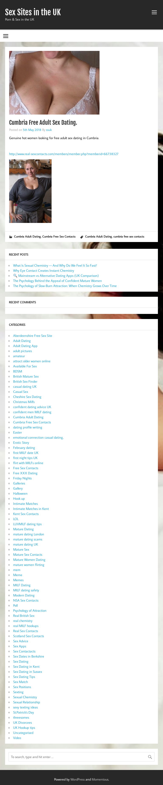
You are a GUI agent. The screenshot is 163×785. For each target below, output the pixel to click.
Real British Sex (23, 615)
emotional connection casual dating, (38, 437)
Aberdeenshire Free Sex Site (32, 335)
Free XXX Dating (25, 473)
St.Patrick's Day (23, 712)
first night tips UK (25, 458)
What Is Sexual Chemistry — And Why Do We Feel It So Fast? (55, 265)
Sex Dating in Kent (26, 666)
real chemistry (22, 620)
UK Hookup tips (24, 727)
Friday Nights (22, 478)
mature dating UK (25, 544)
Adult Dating (22, 341)
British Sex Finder (25, 381)
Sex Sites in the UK (33, 12)
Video (17, 738)
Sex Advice (20, 641)
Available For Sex (25, 366)
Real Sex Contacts (25, 631)
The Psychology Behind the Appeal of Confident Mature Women (57, 280)
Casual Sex (20, 391)
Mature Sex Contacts (27, 554)
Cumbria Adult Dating (27, 236)
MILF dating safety (26, 590)
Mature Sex (21, 549)
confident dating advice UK (32, 407)
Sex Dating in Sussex (27, 671)
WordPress (77, 779)
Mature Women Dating (29, 559)
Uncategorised (23, 732)
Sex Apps (19, 646)
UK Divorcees (22, 722)
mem (16, 570)
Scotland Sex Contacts (28, 636)
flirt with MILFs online (28, 463)
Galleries (19, 483)
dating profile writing (27, 427)
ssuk (49, 129)
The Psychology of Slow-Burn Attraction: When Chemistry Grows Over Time (65, 286)
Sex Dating (20, 661)
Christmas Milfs (24, 402)
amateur (19, 356)
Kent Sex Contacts (26, 514)
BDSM (17, 371)
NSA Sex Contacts (25, 600)
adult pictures (22, 351)
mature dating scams (27, 539)
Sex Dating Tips (24, 676)
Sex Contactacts (24, 651)
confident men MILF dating (32, 412)
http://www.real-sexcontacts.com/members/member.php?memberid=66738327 (63, 154)
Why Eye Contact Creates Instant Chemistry (43, 270)
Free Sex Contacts (25, 468)
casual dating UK (25, 386)
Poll (15, 605)
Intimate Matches (25, 503)
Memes (18, 580)
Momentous (100, 779)
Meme (17, 575)
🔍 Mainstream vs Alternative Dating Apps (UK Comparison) (56, 275)
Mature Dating (23, 529)
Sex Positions (22, 687)
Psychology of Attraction (29, 610)
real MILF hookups (25, 626)
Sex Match (20, 682)
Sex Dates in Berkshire (28, 656)
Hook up (19, 498)
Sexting (18, 692)
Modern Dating (24, 595)
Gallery (18, 488)
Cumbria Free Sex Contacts (58, 236)
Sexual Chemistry (25, 697)
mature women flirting (28, 565)
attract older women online (32, 361)
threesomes (21, 717)
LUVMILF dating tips (27, 524)
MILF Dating (22, 585)
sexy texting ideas (25, 707)
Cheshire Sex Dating (27, 397)
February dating (24, 447)
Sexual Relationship (26, 702)
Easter (17, 432)
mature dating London (28, 534)
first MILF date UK (25, 453)
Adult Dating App (25, 346)
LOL (15, 519)
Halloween (20, 493)
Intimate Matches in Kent (31, 509)
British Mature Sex (26, 376)
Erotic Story (21, 442)
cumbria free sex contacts (128, 236)
